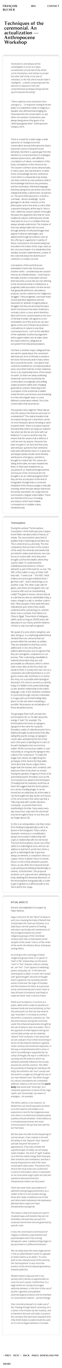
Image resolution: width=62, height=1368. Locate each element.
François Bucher (10, 7)
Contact (53, 6)
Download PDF (49, 1355)
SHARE (7, 1363)
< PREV (7, 1355)
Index (35, 1355)
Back (26, 1355)
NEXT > (17, 1355)
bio (33, 6)
